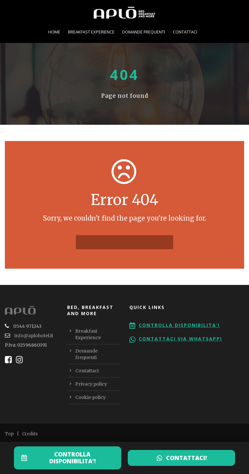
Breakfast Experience (91, 32)
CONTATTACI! (186, 458)
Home (54, 32)
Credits (30, 434)
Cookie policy (90, 397)
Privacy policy (91, 384)
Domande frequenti (143, 32)
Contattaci (185, 32)
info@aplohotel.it (33, 336)
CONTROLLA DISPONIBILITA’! (72, 457)
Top (9, 434)
